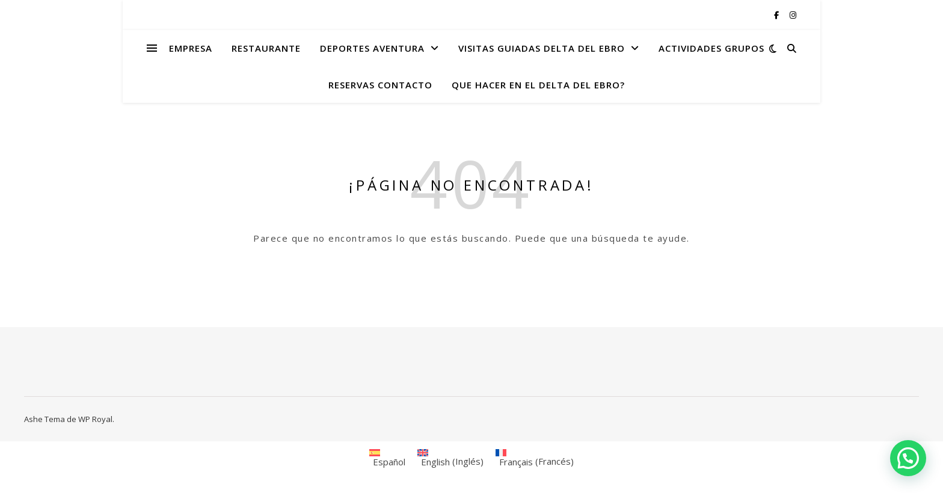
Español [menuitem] (389, 462)
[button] (908, 458)
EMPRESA (190, 48)
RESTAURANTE (266, 48)
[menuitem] (387, 458)
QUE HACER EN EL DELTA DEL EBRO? (538, 85)
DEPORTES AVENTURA (372, 48)
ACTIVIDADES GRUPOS (711, 48)
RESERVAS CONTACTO (380, 85)
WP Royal (95, 419)
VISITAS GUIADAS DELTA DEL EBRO (541, 48)
